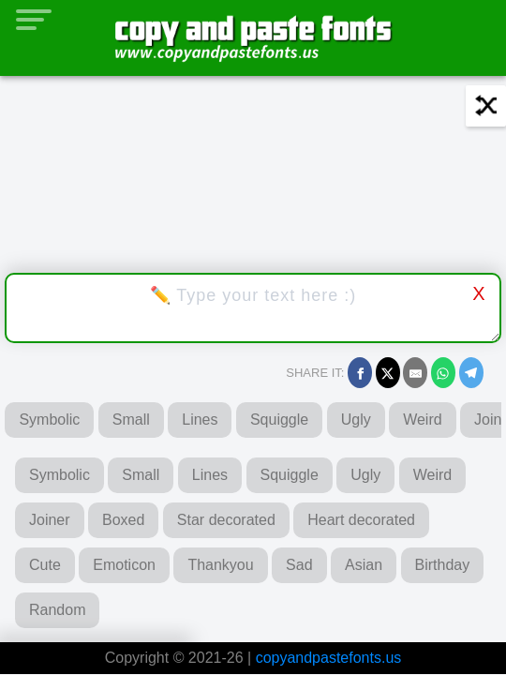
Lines (199, 420)
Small (131, 420)
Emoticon (124, 565)
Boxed (123, 520)
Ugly (356, 420)
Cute (45, 565)
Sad (299, 565)
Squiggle (279, 420)
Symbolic (49, 420)
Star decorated (226, 520)
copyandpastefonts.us (329, 658)
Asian (363, 565)
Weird (422, 420)
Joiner (49, 520)
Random (57, 610)
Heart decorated (361, 520)
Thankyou (220, 565)
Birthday (442, 565)
